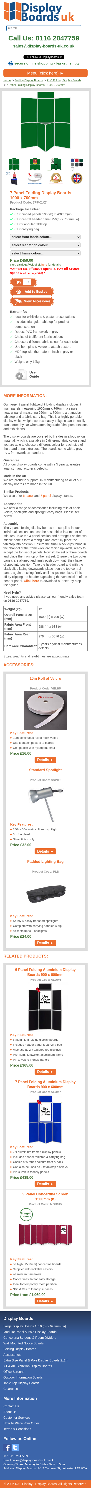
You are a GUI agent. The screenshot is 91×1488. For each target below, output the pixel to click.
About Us (10, 1412)
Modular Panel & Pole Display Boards (29, 1332)
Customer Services (16, 1417)
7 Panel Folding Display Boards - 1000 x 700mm (36, 85)
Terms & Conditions (17, 1429)
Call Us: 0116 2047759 (43, 38)
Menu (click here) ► (45, 73)
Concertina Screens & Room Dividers (29, 1337)
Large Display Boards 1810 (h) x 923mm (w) (34, 1326)
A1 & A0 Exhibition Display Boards (27, 1366)
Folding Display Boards (29, 80)
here (44, 264)
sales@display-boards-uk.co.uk (44, 46)
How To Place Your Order (21, 1423)
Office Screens (13, 1372)
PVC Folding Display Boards (64, 80)
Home (7, 80)
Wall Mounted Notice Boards (23, 1343)
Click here (32, 581)
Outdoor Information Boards (23, 1377)
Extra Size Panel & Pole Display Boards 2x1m (35, 1360)
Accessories (11, 1354)
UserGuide (20, 374)
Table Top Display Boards (21, 1383)
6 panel (28, 496)
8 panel (45, 496)
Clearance (10, 1389)
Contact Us (11, 1406)
